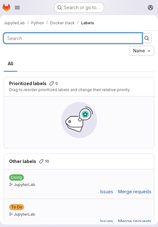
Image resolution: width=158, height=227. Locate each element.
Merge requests (134, 191)
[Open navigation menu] (17, 8)
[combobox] (141, 51)
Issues (106, 191)
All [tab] (10, 63)
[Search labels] (73, 38)
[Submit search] (147, 38)
